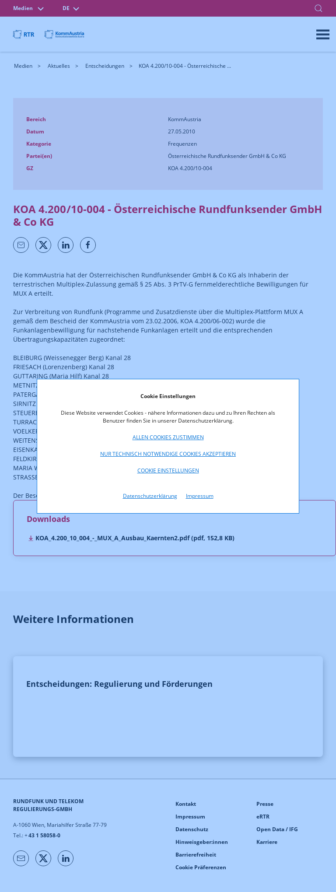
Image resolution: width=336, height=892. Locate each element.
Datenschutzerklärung (150, 496)
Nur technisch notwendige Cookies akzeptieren (168, 454)
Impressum (200, 496)
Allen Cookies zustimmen (168, 437)
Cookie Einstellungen (168, 470)
